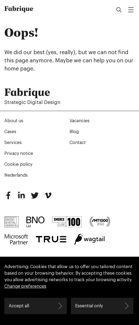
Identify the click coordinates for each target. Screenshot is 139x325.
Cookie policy (18, 164)
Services (13, 142)
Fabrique (18, 8)
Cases (10, 132)
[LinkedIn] (21, 197)
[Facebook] (8, 197)
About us (13, 121)
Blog (74, 132)
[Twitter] (35, 197)
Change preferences (25, 286)
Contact (78, 142)
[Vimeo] (48, 197)
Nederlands (16, 175)
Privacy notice (18, 153)
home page (18, 69)
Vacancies (80, 121)
